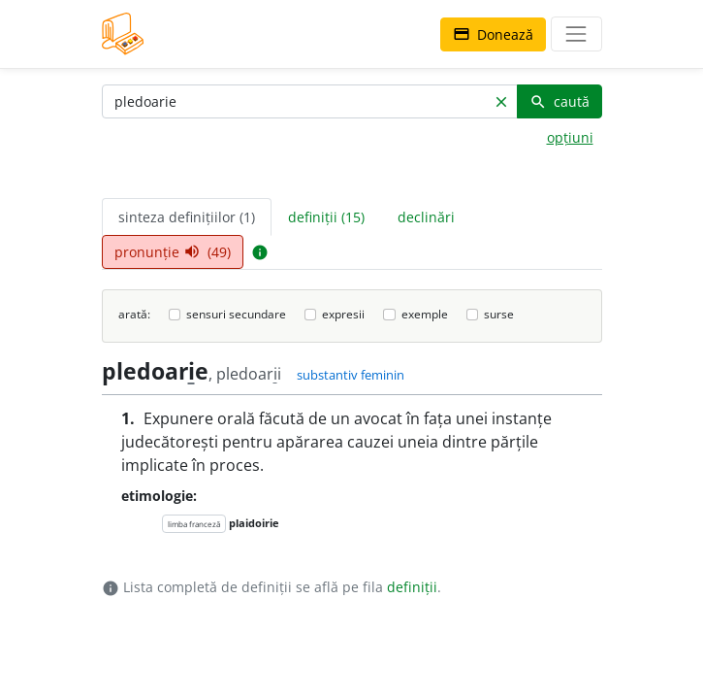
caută (559, 101)
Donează (493, 34)
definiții (412, 587)
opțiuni (570, 137)
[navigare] (576, 34)
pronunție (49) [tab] (172, 252)
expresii (343, 314)
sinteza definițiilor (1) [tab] (186, 217)
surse (499, 314)
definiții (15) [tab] (326, 217)
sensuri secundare (236, 314)
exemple (424, 314)
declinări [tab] (426, 217)
